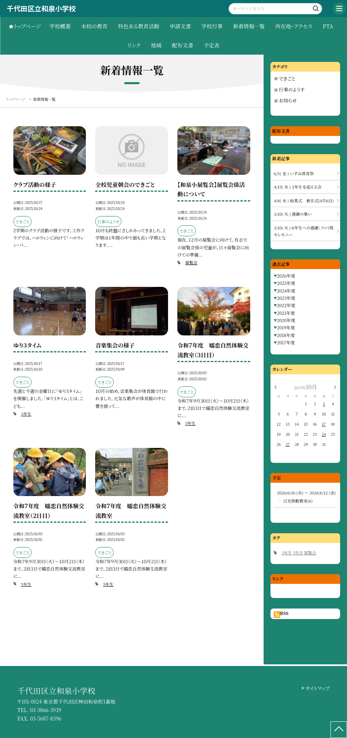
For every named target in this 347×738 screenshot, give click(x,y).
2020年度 (286, 320)
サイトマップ (318, 688)
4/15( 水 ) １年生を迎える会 (297, 187)
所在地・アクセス (294, 26)
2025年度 (286, 283)
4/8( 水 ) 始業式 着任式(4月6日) (304, 200)
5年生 (190, 423)
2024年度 (286, 291)
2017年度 (286, 342)
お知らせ (288, 100)
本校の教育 (94, 26)
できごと (287, 78)
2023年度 (286, 298)
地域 (156, 45)
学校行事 (211, 26)
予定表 (211, 45)
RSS (284, 613)
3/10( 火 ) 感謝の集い (293, 214)
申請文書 (180, 26)
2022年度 (286, 305)
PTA (328, 26)
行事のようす (291, 89)
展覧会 (191, 262)
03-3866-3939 (45, 710)
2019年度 (286, 327)
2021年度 (286, 313)
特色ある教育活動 (138, 26)
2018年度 (286, 335)
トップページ (27, 26)
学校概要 (59, 26)
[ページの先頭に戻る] (339, 730)
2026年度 (286, 276)
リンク (134, 45)
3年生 (26, 414)
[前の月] (275, 386)
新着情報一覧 (249, 26)
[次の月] (335, 386)
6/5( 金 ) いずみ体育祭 (294, 173)
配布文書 (182, 45)
